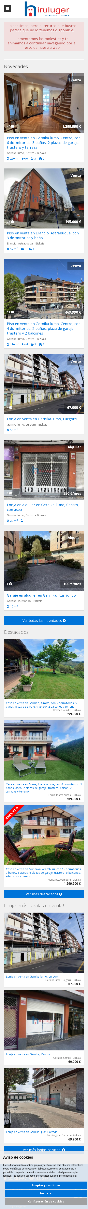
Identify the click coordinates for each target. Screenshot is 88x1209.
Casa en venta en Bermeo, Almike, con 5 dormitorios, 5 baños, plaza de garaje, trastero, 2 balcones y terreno (41, 704)
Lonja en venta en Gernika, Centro (28, 1054)
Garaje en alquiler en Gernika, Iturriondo (41, 595)
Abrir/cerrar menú (7, 8)
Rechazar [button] (46, 1193)
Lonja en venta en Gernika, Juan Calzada (31, 1132)
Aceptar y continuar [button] (46, 1185)
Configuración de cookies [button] (46, 1201)
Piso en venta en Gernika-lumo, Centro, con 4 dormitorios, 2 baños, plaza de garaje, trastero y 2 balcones (44, 328)
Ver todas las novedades (44, 620)
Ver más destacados (44, 894)
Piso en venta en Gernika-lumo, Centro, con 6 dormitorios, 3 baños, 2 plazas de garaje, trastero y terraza (44, 142)
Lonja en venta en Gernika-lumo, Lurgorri (42, 418)
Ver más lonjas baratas (44, 1149)
